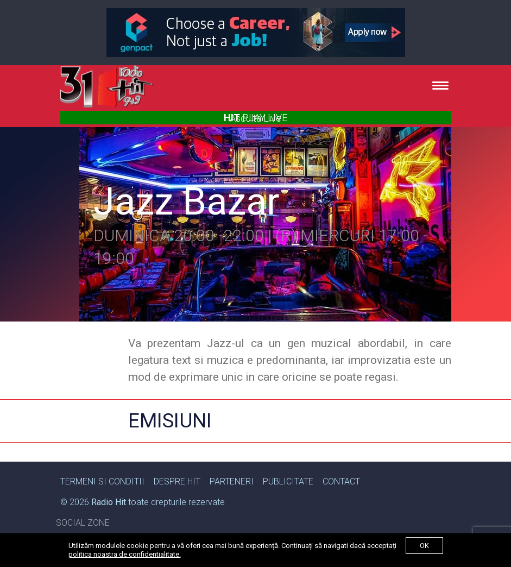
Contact (341, 481)
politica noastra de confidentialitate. (124, 554)
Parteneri (232, 481)
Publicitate (288, 481)
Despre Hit (177, 481)
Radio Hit (108, 502)
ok (424, 545)
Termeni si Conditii (102, 481)
